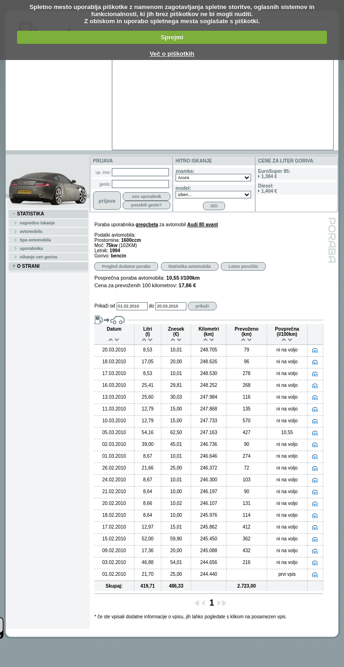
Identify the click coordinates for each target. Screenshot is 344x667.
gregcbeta (146, 224)
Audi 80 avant (202, 224)
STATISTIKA (28, 214)
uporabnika (31, 248)
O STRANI (26, 266)
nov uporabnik (146, 196)
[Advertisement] (203, 83)
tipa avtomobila (35, 240)
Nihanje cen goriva (38, 257)
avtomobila (31, 231)
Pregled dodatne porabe (126, 266)
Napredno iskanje (37, 223)
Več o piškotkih (172, 53)
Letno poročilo (243, 266)
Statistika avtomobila (189, 266)
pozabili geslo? (146, 205)
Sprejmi (172, 37)
